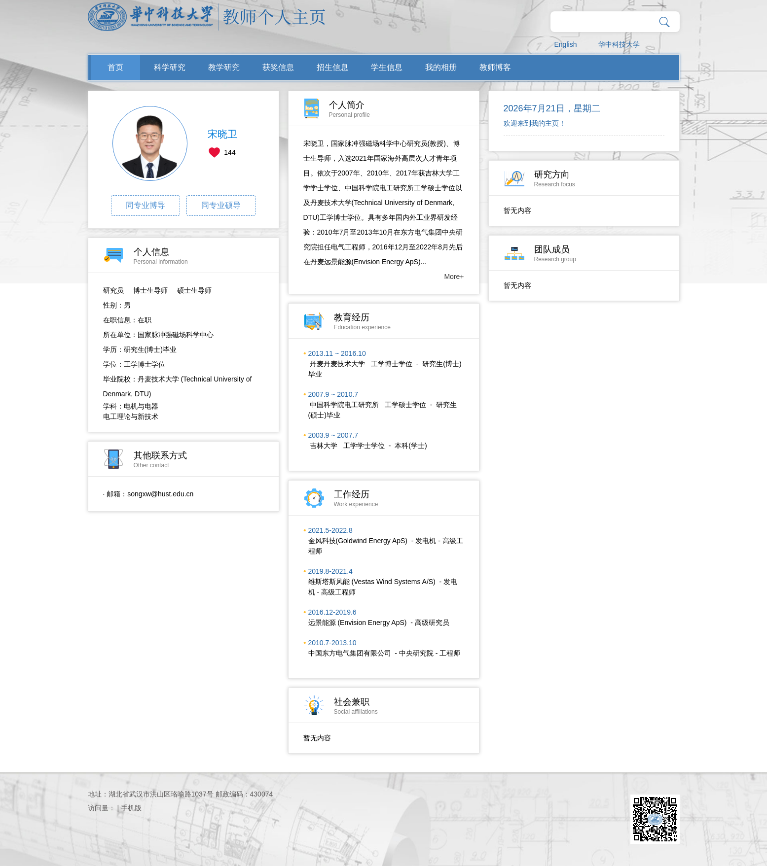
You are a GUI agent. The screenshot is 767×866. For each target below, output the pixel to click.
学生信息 (386, 67)
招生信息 (332, 67)
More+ (454, 276)
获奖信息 (278, 67)
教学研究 (224, 67)
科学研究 (169, 67)
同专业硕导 (221, 205)
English (565, 44)
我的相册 (441, 67)
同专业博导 (145, 205)
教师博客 (495, 67)
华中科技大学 (619, 44)
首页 (115, 67)
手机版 (131, 808)
